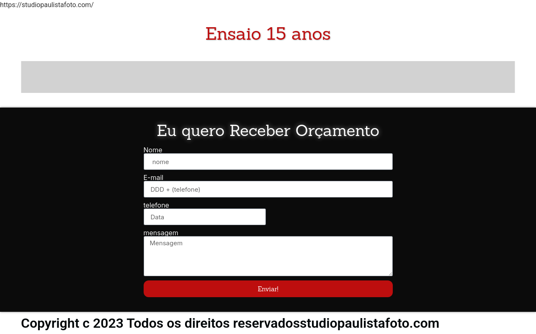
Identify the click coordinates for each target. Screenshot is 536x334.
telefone (156, 205)
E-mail (154, 177)
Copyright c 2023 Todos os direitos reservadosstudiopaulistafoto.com (230, 323)
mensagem (161, 232)
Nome (153, 149)
